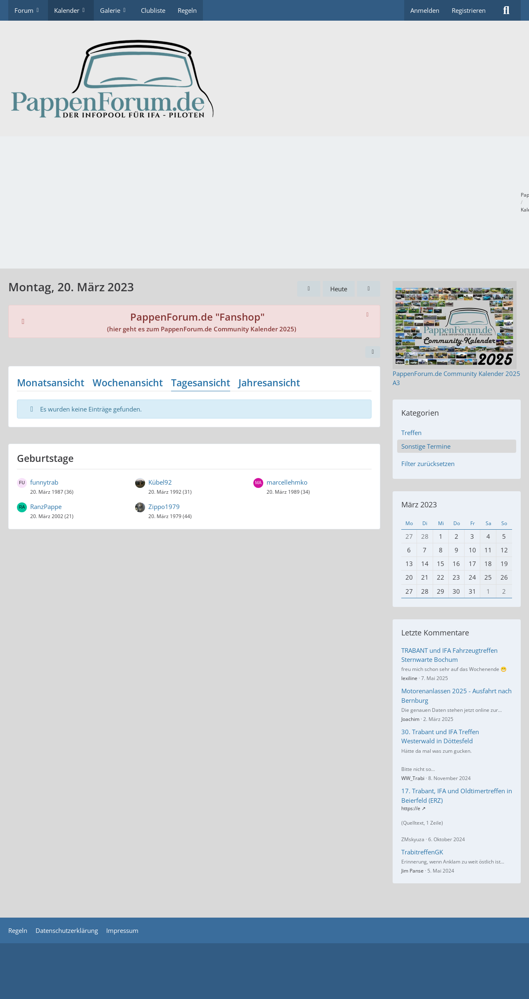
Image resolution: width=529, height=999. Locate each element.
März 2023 (419, 504)
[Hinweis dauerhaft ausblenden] (367, 314)
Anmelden (424, 10)
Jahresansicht (269, 382)
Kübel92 (160, 482)
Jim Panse (412, 870)
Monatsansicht (50, 382)
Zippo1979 (164, 506)
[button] (372, 352)
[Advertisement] (264, 202)
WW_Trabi (412, 778)
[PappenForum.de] (264, 78)
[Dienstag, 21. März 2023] (368, 289)
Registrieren (469, 10)
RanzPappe (46, 506)
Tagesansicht (200, 382)
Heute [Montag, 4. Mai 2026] (338, 289)
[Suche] (506, 10)
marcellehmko (287, 482)
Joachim (410, 719)
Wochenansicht (128, 382)
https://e (410, 808)
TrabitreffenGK (422, 852)
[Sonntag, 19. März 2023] (308, 289)
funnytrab (44, 482)
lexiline (409, 678)
